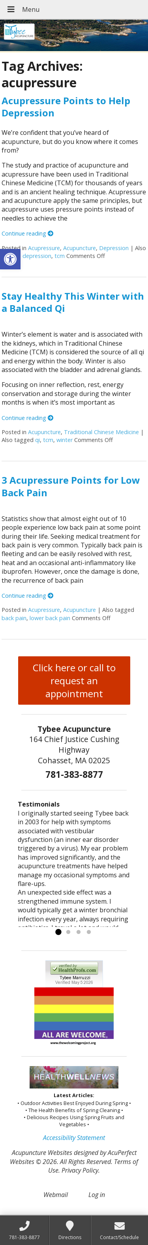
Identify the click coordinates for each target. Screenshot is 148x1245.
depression (36, 256)
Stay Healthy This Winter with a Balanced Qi (73, 302)
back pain (14, 618)
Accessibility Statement (74, 1137)
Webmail (55, 1194)
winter (64, 440)
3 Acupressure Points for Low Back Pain (71, 486)
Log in (96, 1194)
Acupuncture (79, 248)
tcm (59, 256)
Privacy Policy (80, 1170)
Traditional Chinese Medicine (101, 432)
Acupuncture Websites (42, 1152)
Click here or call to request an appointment (74, 680)
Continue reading (27, 233)
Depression (114, 248)
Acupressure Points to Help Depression (66, 106)
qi (37, 440)
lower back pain (50, 618)
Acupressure (44, 248)
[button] (10, 259)
